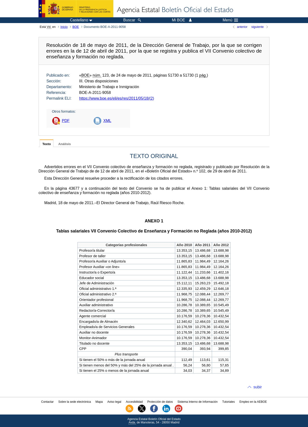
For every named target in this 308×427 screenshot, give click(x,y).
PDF (66, 121)
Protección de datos (160, 401)
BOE (75, 27)
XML (107, 121)
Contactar (47, 401)
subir (257, 387)
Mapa (99, 401)
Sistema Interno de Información (198, 401)
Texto (46, 144)
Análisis (64, 144)
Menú (230, 20)
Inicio (64, 27)
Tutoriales (228, 401)
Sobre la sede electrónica (74, 401)
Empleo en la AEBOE (253, 401)
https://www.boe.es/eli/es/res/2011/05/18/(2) (116, 98)
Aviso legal (114, 401)
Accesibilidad (134, 401)
